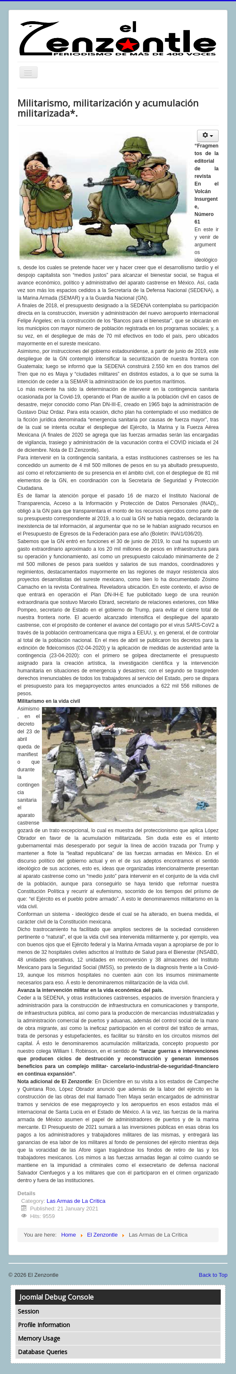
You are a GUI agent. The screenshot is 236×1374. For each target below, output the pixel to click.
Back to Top (213, 1275)
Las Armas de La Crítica (76, 1201)
